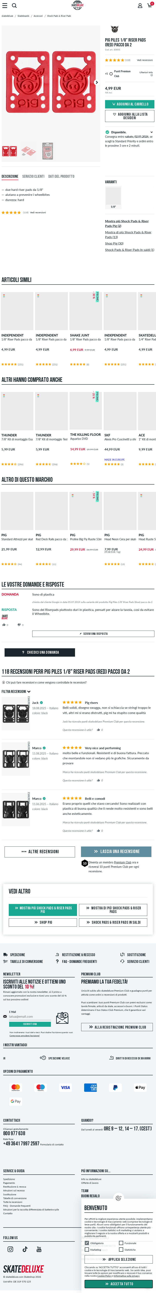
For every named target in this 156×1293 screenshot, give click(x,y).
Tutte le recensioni (12, 1201)
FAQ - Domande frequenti (76, 962)
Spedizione (14, 955)
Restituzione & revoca (14, 1186)
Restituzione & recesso (75, 955)
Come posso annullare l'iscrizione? (25, 1035)
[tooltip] (152, 75)
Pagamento (9, 1182)
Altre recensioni (40, 852)
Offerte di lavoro (89, 1182)
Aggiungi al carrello (129, 104)
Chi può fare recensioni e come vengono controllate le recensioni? (44, 682)
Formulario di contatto (52, 1144)
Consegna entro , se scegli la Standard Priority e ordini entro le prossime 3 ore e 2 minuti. (129, 138)
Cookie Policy (104, 1275)
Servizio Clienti (134, 962)
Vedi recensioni (145, 60)
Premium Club (122, 862)
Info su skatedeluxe (91, 1179)
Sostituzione (133, 955)
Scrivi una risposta (93, 634)
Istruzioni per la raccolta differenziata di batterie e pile (31, 1209)
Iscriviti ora (30, 1024)
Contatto (8, 1213)
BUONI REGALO (90, 1196)
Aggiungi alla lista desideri (130, 116)
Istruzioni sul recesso (14, 1190)
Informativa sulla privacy (126, 1275)
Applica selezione (118, 1260)
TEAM (84, 1191)
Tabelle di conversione (23, 962)
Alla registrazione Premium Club (117, 1027)
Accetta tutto (118, 1284)
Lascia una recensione (116, 851)
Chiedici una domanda (39, 653)
